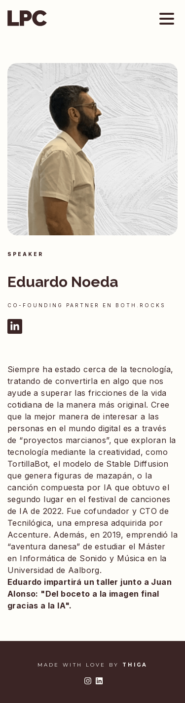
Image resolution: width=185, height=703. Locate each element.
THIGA (135, 665)
